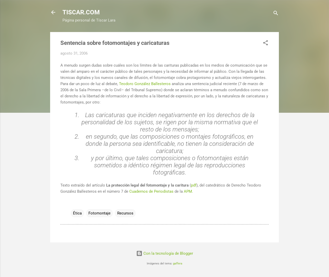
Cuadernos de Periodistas (151, 191)
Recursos (125, 213)
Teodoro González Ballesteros (145, 83)
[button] (265, 44)
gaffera (177, 263)
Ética (77, 213)
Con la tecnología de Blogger (164, 253)
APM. (188, 191)
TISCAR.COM (81, 12)
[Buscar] (276, 14)
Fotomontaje (99, 213)
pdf (193, 185)
